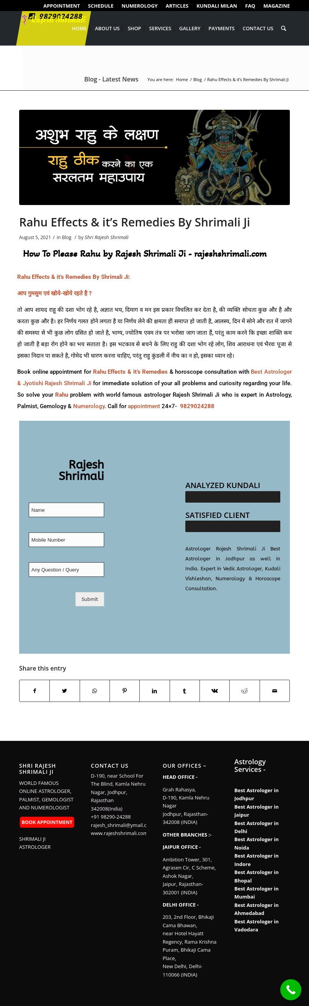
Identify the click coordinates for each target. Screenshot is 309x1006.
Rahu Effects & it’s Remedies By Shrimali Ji (134, 222)
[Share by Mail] (274, 691)
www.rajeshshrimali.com (119, 833)
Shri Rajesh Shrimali (107, 237)
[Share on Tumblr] (184, 691)
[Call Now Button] (290, 989)
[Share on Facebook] (34, 691)
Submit (90, 599)
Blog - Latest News (111, 79)
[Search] (283, 28)
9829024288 (197, 406)
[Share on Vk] (214, 691)
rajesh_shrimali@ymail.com (122, 825)
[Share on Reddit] (244, 691)
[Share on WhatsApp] (95, 691)
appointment (144, 406)
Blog (67, 237)
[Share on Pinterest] (124, 691)
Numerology (89, 406)
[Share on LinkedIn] (154, 691)
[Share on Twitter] (64, 691)
